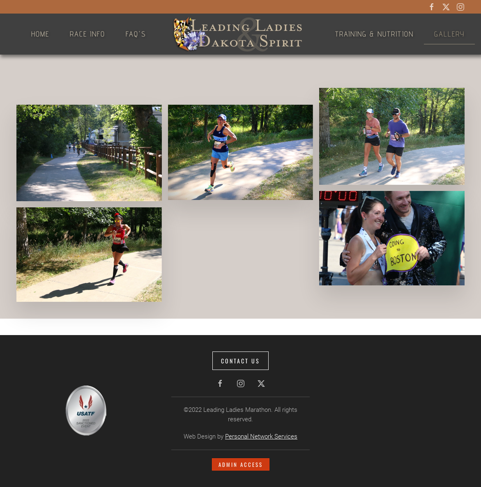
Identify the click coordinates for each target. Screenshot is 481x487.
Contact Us (239, 360)
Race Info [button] (87, 34)
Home (40, 34)
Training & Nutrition (374, 34)
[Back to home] (241, 34)
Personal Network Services (260, 436)
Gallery (449, 34)
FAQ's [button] (136, 34)
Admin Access (239, 464)
